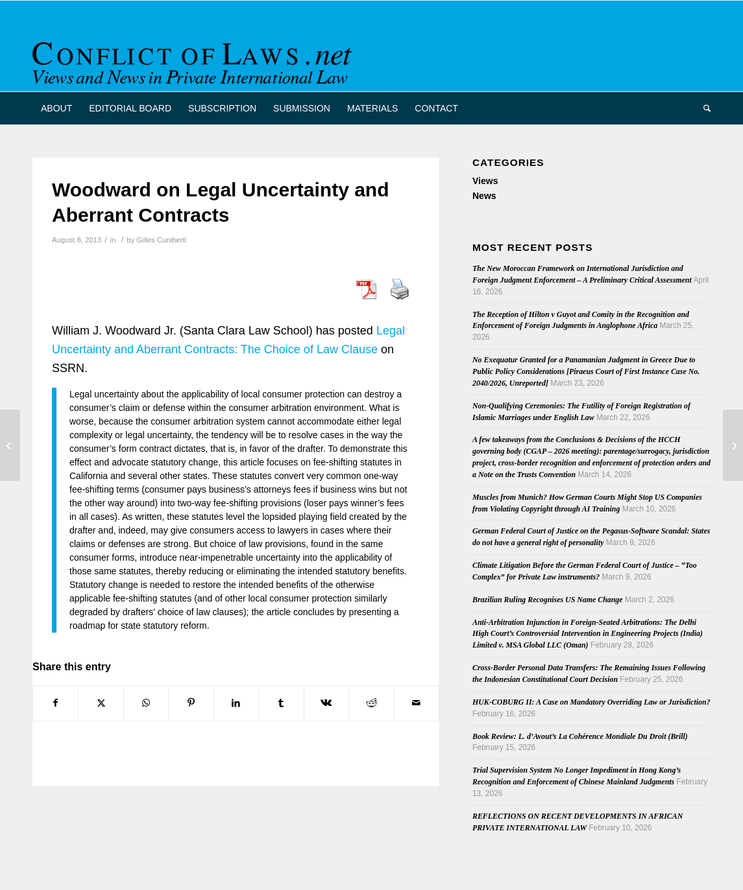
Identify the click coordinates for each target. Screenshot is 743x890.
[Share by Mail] (417, 703)
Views (485, 181)
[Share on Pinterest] (191, 703)
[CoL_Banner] (194, 57)
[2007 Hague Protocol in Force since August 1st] (733, 445)
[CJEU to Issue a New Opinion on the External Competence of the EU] (10, 445)
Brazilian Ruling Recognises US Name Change (547, 599)
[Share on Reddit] (371, 703)
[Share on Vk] (326, 703)
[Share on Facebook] (55, 703)
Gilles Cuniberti (161, 240)
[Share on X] (101, 703)
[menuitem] (56, 108)
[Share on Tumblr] (281, 703)
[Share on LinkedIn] (236, 703)
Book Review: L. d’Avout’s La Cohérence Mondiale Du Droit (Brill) (580, 736)
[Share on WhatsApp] (146, 703)
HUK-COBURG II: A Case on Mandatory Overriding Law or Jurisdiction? (591, 702)
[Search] (703, 108)
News (484, 196)
